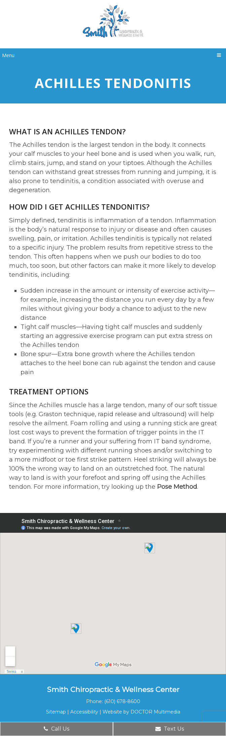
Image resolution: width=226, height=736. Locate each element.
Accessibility (84, 712)
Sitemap (56, 712)
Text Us (169, 729)
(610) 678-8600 (122, 701)
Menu (8, 55)
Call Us (56, 729)
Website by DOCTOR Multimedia (141, 712)
